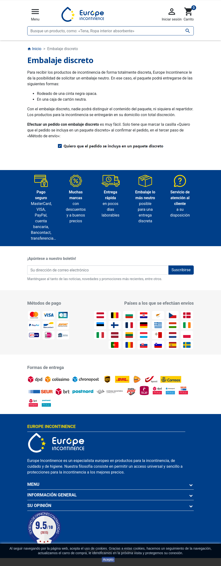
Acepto (108, 559)
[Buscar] (110, 30)
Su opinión (39, 505)
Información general (52, 494)
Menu (33, 484)
